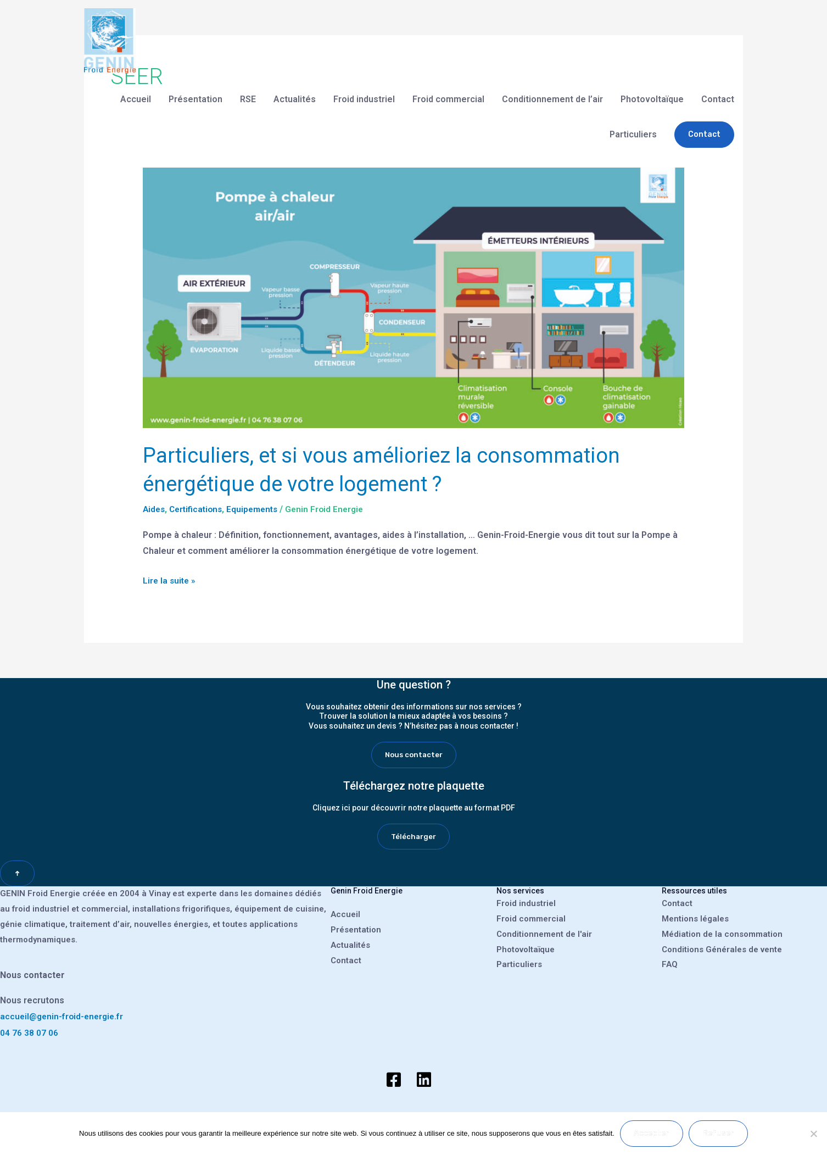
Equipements (259, 509)
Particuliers (633, 125)
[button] (704, 126)
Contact (717, 90)
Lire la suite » (170, 578)
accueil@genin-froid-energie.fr (64, 1017)
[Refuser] (813, 1133)
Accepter (651, 1133)
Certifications (199, 509)
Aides (154, 509)
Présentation (195, 90)
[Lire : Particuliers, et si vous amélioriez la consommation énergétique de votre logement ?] (414, 297)
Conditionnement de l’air (552, 90)
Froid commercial (448, 90)
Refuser (718, 1133)
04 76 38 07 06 (29, 1034)
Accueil (135, 90)
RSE (248, 90)
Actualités (294, 90)
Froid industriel (364, 90)
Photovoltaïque (652, 90)
